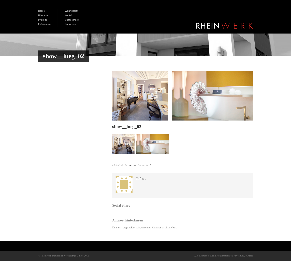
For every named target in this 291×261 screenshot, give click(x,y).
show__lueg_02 (126, 126)
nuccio (132, 165)
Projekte (42, 19)
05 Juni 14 (117, 165)
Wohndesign (71, 10)
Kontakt (69, 15)
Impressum (71, 24)
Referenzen (44, 24)
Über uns (43, 15)
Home (41, 10)
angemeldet (129, 227)
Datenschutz (72, 19)
